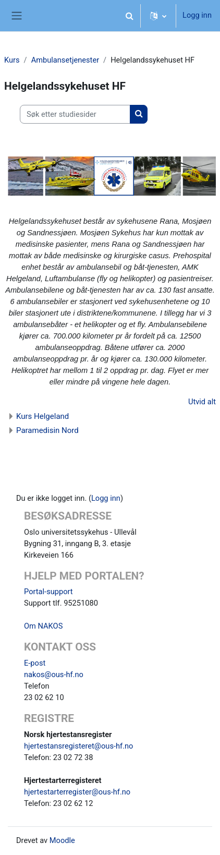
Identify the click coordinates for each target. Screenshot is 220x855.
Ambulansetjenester (65, 60)
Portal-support (48, 591)
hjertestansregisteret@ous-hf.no (78, 746)
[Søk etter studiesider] (75, 114)
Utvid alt (202, 401)
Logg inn (197, 15)
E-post (34, 663)
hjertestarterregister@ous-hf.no (77, 792)
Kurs (12, 60)
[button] (129, 15)
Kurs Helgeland (42, 416)
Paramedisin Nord (47, 430)
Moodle (62, 840)
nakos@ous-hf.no (53, 674)
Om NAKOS (43, 626)
